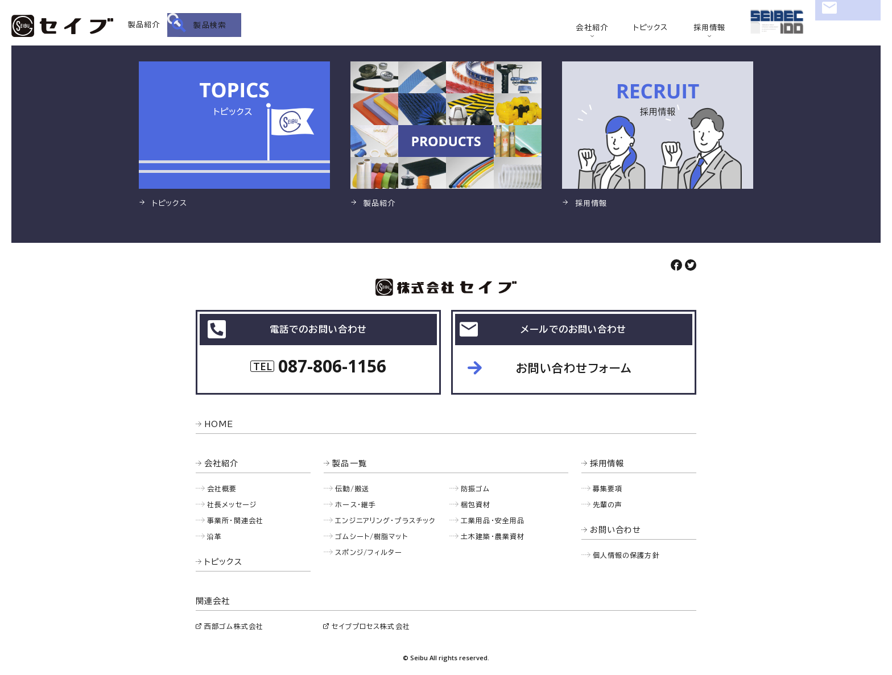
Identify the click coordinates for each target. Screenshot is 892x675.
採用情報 (709, 27)
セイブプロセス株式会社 (371, 626)
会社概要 (222, 488)
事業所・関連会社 (235, 520)
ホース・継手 (355, 504)
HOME (219, 424)
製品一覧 (349, 463)
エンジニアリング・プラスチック (385, 520)
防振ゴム (475, 488)
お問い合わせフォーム (573, 368)
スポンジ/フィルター (368, 552)
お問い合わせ (848, 26)
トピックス (650, 27)
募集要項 (608, 488)
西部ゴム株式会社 (233, 626)
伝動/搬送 (352, 488)
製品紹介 (144, 24)
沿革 (214, 536)
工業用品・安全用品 (493, 520)
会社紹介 (592, 27)
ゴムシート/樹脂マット (371, 536)
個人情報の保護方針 (626, 555)
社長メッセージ (232, 504)
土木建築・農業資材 (493, 536)
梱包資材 (476, 504)
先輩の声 (608, 504)
